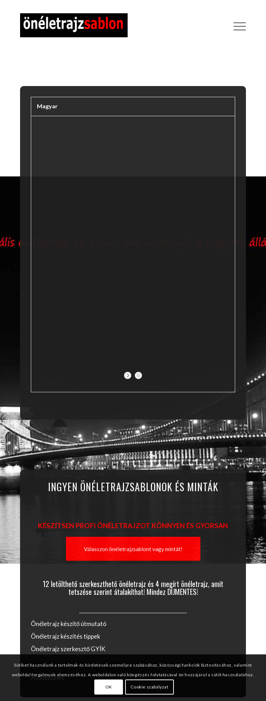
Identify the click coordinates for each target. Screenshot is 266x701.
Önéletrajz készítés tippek (65, 636)
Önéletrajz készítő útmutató (68, 623)
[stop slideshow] (137, 375)
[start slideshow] (128, 375)
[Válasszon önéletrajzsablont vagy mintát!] (133, 549)
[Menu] (236, 25)
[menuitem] (236, 25)
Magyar (47, 106)
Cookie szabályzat (149, 687)
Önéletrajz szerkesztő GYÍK (68, 649)
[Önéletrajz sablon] (110, 25)
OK (108, 687)
